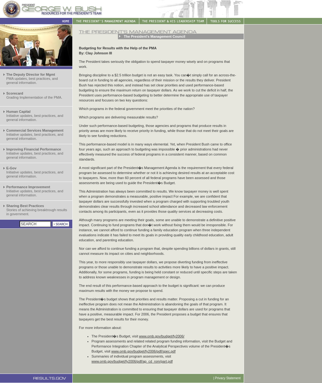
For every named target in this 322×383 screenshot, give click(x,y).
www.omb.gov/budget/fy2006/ (161, 336)
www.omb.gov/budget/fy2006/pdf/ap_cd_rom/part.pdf (132, 361)
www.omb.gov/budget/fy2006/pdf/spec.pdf (143, 351)
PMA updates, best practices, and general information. (32, 79)
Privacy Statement (228, 378)
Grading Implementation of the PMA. (34, 95)
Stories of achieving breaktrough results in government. (36, 210)
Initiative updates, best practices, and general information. (34, 116)
